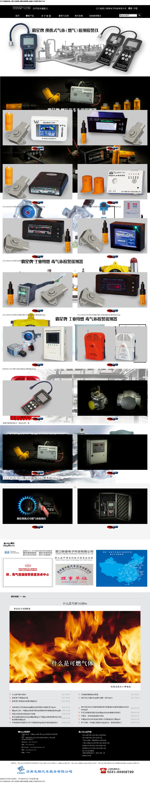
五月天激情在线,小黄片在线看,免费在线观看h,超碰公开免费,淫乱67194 (22, 1)
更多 (24, 596)
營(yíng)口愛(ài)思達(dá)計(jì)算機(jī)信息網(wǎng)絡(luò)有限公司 (118, 763)
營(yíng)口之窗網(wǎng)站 (79, 763)
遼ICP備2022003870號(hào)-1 (49, 763)
